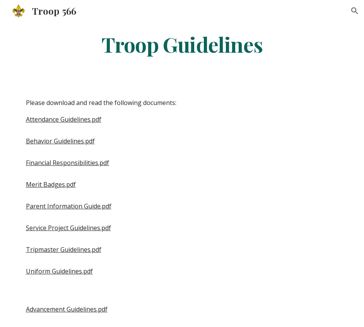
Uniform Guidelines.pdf (59, 271)
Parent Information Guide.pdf (68, 206)
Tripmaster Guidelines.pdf (63, 249)
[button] (354, 11)
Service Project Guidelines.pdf (68, 228)
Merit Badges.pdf (51, 184)
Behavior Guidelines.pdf (60, 141)
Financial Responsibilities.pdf (67, 162)
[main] (182, 44)
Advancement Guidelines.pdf (67, 309)
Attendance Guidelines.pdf (63, 119)
